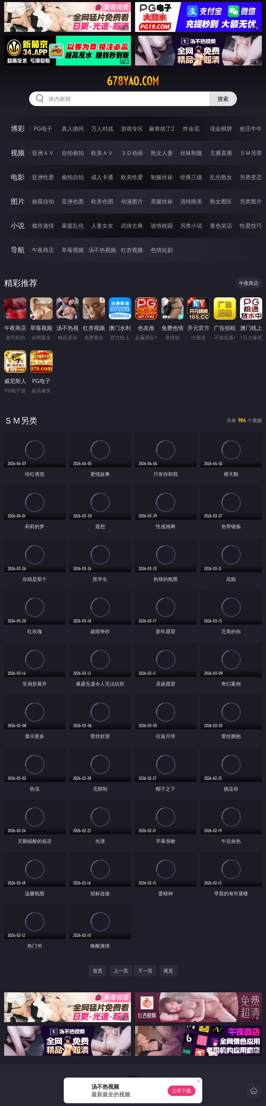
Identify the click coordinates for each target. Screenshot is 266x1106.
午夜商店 (43, 250)
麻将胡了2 (161, 128)
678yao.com (133, 81)
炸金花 (191, 128)
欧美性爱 (132, 177)
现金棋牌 (221, 128)
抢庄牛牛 (251, 128)
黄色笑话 (221, 225)
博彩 (18, 128)
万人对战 (102, 128)
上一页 (121, 970)
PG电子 (43, 128)
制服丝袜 (162, 177)
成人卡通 (102, 177)
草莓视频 (73, 250)
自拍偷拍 (73, 153)
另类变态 (251, 177)
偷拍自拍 (73, 177)
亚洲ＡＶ (43, 153)
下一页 (145, 970)
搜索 (223, 99)
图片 (18, 201)
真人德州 (73, 128)
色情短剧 (162, 250)
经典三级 (191, 177)
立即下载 (181, 1090)
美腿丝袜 (162, 201)
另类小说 (191, 225)
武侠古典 (132, 225)
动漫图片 (132, 201)
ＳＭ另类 (251, 153)
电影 (18, 177)
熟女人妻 (162, 153)
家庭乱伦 (73, 225)
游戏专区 (132, 128)
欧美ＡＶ (102, 153)
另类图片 (251, 201)
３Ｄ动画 (132, 153)
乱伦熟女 (221, 177)
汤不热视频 (102, 250)
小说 (18, 225)
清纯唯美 (191, 201)
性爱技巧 (251, 225)
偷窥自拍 (43, 201)
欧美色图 (102, 201)
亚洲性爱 (43, 177)
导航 (18, 249)
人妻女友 (102, 225)
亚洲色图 (73, 201)
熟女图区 (221, 201)
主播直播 (221, 153)
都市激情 (43, 225)
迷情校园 (162, 225)
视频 (18, 152)
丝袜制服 (191, 153)
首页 (98, 970)
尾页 (168, 970)
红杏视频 (132, 250)
